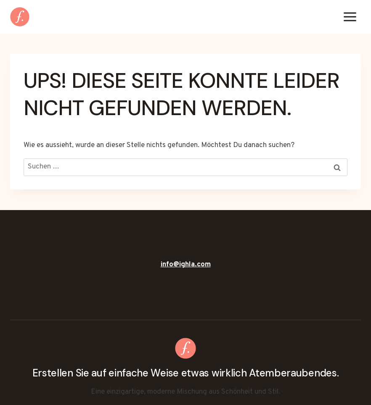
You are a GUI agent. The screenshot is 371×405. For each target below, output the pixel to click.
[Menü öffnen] (350, 16)
